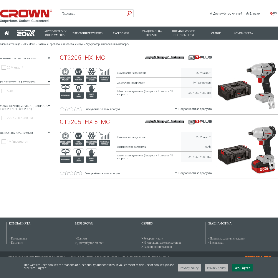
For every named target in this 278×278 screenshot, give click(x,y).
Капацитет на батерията (18, 82)
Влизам (255, 13)
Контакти (17, 242)
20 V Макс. (29, 44)
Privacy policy (189, 268)
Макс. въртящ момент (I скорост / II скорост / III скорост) (24, 107)
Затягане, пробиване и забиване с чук (60, 44)
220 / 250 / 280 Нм (20, 118)
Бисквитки (216, 242)
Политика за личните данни (227, 238)
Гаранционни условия (158, 246)
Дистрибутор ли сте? (227, 13)
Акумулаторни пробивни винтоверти (107, 44)
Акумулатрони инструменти (55, 33)
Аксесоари (121, 33)
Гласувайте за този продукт (102, 109)
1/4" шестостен (17, 141)
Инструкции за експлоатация (162, 242)
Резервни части (153, 238)
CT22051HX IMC (82, 58)
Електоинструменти (88, 33)
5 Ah (10, 91)
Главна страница (10, 44)
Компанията (243, 33)
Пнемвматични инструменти (183, 33)
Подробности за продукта (195, 109)
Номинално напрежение (18, 58)
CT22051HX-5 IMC (85, 122)
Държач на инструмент (16, 132)
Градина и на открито (152, 33)
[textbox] (92, 13)
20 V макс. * (15, 67)
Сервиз (216, 33)
